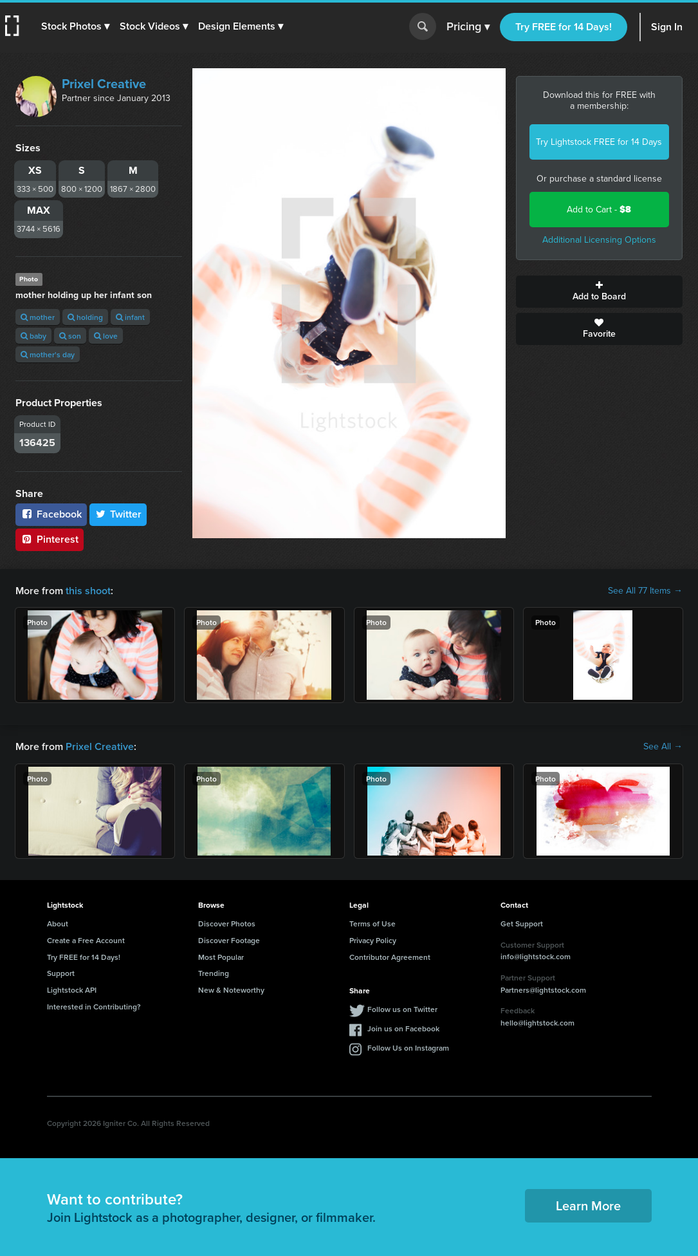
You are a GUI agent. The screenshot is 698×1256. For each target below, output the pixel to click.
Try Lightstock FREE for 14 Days (599, 142)
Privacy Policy (372, 940)
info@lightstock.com (536, 956)
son (70, 335)
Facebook (51, 514)
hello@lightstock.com (537, 1022)
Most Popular (221, 956)
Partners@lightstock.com (543, 989)
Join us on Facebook (403, 1028)
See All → (663, 746)
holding (85, 317)
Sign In (667, 26)
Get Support (522, 923)
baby (33, 335)
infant (130, 317)
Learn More (588, 1205)
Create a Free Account (86, 940)
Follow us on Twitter (402, 1009)
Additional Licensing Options (599, 240)
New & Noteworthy (231, 989)
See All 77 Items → (645, 591)
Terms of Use (372, 923)
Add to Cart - (599, 209)
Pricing (468, 27)
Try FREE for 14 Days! (563, 26)
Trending (213, 973)
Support (61, 973)
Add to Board (599, 292)
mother (38, 317)
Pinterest (49, 539)
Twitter (118, 514)
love (106, 335)
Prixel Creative (104, 83)
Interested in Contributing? (94, 1006)
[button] (75, 26)
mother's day (48, 354)
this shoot (88, 590)
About (57, 923)
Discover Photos (226, 923)
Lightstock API (71, 989)
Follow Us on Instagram (408, 1047)
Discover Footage (229, 940)
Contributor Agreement (389, 956)
